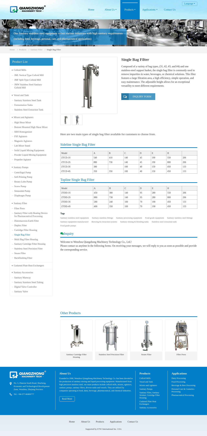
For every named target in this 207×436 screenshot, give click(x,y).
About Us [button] (110, 9)
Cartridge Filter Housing (25, 230)
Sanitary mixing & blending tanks (134, 222)
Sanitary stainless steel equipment (74, 218)
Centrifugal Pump (22, 172)
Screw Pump (20, 186)
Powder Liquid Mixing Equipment (30, 155)
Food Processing (178, 382)
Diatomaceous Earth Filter (26, 221)
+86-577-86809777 (26, 394)
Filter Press (181, 354)
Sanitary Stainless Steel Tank (27, 100)
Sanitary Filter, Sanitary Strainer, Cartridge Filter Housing (149, 395)
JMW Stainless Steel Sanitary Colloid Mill (28, 86)
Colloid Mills (20, 70)
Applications (179, 373)
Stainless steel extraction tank (164, 222)
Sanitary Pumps (21, 167)
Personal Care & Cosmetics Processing (183, 390)
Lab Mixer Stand (22, 145)
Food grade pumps (68, 225)
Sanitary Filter (37, 50)
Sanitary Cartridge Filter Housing (76, 355)
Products (22, 50)
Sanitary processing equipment (129, 218)
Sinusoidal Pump (22, 191)
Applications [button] (149, 9)
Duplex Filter (20, 225)
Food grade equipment (154, 218)
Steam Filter (146, 354)
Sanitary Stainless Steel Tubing (28, 282)
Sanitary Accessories (23, 272)
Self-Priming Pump (23, 177)
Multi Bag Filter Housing (26, 239)
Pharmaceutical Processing (183, 395)
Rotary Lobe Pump (23, 181)
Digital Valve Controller (25, 287)
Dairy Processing (179, 378)
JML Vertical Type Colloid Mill (29, 75)
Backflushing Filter (23, 258)
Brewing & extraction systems (104, 222)
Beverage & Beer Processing (183, 385)
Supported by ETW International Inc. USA (104, 429)
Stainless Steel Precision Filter (111, 354)
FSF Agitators (20, 136)
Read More (67, 399)
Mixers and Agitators (23, 117)
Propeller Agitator (22, 159)
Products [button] (129, 9)
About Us (65, 373)
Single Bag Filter (22, 234)
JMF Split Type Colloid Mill (27, 80)
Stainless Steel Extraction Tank (28, 109)
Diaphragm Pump (22, 195)
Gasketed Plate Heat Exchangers (29, 265)
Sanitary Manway (22, 277)
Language (188, 3)
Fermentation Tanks (23, 105)
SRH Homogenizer (23, 131)
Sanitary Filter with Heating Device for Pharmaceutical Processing (30, 214)
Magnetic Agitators (23, 141)
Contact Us (170, 9)
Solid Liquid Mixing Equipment (29, 150)
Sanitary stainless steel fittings (180, 218)
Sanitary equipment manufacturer (74, 222)
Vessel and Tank (21, 95)
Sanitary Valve (21, 291)
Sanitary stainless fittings (102, 218)
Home (91, 9)
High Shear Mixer (22, 122)
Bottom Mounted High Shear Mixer (31, 127)
